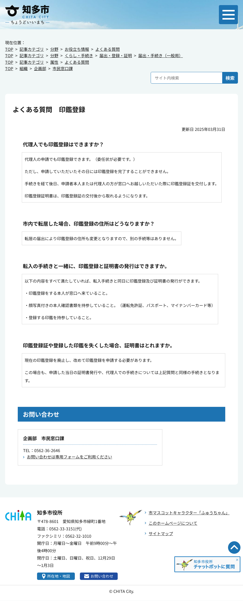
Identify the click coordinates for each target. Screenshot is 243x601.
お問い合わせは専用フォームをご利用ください (69, 457)
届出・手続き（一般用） (160, 55)
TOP (9, 49)
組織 (24, 68)
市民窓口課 (63, 68)
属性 (54, 62)
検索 (230, 77)
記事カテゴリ (32, 49)
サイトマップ (161, 533)
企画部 (40, 68)
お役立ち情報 (77, 49)
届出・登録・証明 (115, 55)
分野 (54, 49)
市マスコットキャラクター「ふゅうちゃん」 (189, 513)
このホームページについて (173, 523)
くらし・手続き (79, 55)
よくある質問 (107, 49)
